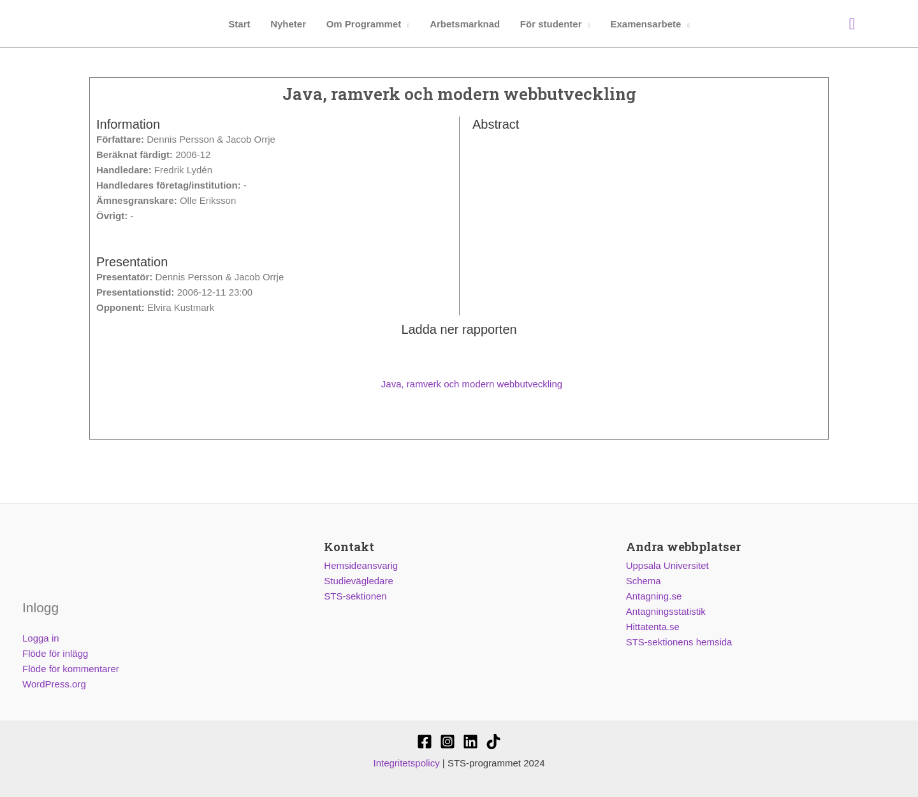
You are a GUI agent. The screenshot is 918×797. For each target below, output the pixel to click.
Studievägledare (358, 580)
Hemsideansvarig (361, 565)
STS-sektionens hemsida (679, 641)
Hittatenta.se (653, 626)
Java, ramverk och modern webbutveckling (459, 383)
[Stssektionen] (493, 741)
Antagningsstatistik (666, 611)
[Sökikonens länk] (852, 24)
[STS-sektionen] (424, 741)
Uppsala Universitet (667, 565)
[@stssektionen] (447, 741)
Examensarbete (643, 23)
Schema (643, 580)
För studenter (549, 23)
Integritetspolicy (406, 763)
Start (241, 23)
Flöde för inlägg (55, 653)
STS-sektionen (355, 596)
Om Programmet (364, 23)
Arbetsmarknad (464, 23)
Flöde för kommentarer (70, 668)
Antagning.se (654, 596)
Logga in (40, 638)
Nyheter (290, 23)
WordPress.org (54, 684)
